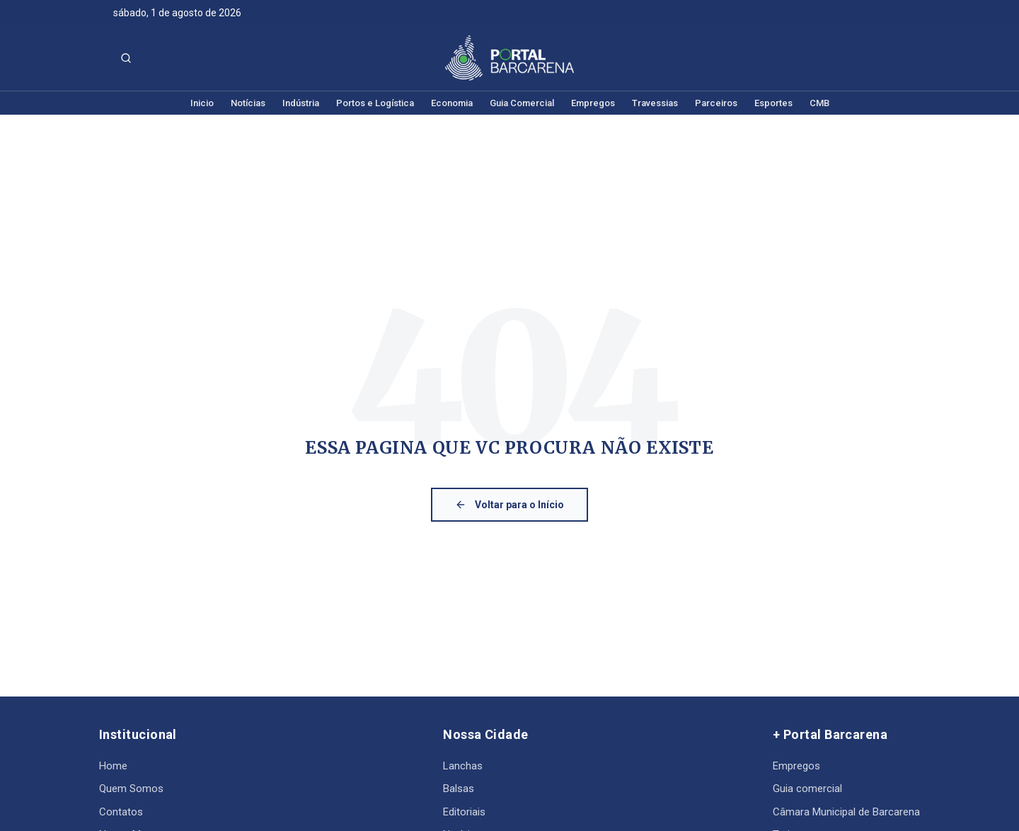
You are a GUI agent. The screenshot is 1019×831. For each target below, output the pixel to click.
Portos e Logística (375, 103)
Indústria (300, 103)
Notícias (248, 103)
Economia (452, 103)
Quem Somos (131, 788)
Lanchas (463, 766)
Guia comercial (807, 788)
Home (113, 766)
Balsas (458, 788)
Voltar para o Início (509, 504)
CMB (819, 103)
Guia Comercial (522, 103)
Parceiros (716, 103)
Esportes (773, 103)
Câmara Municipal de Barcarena (846, 812)
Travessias (655, 103)
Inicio (202, 103)
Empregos (593, 103)
